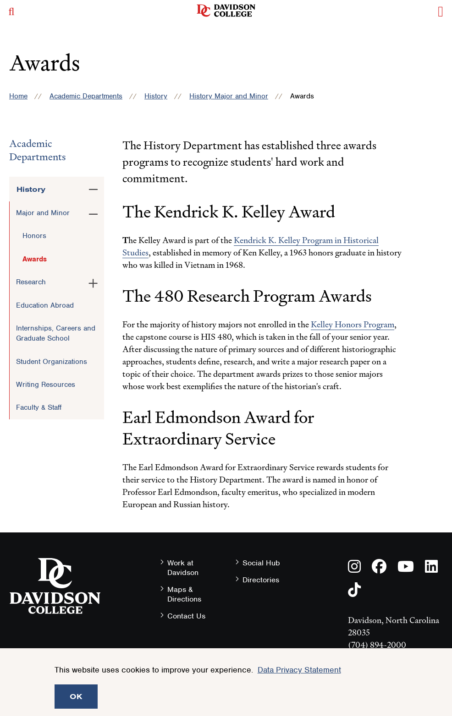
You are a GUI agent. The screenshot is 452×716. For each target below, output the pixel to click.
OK (76, 696)
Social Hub (261, 563)
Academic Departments (86, 96)
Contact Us (186, 616)
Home (18, 96)
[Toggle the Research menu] (93, 282)
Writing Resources (45, 384)
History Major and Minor (228, 96)
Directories (261, 580)
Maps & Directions (184, 594)
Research (31, 282)
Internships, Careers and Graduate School (55, 333)
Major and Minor (43, 212)
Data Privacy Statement (299, 670)
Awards (34, 259)
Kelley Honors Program (352, 324)
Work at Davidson (182, 567)
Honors (34, 235)
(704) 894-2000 (377, 645)
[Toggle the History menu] (93, 188)
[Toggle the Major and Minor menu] (93, 212)
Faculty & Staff (38, 407)
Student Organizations (51, 361)
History (155, 96)
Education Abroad (45, 305)
